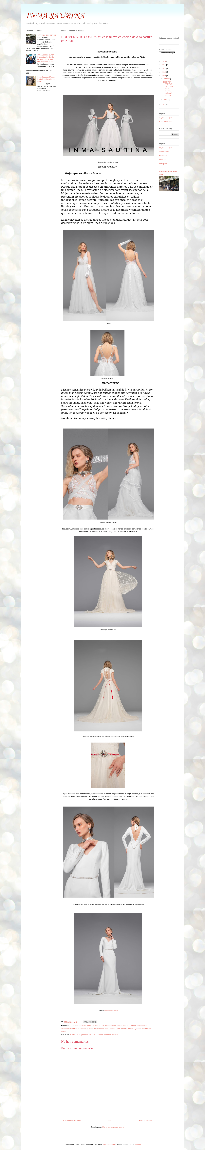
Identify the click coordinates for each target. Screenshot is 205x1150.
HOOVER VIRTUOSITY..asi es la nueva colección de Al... (168, 88)
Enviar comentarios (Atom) (113, 1127)
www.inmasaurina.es (111, 1011)
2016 (164, 65)
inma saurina (164, 151)
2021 (164, 104)
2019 (164, 72)
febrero (167, 79)
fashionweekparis (101, 1028)
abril (166, 100)
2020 (164, 76)
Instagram (163, 164)
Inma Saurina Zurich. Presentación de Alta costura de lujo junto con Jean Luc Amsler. (46, 58)
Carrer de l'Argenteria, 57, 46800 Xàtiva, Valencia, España (94, 1034)
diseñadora (99, 1025)
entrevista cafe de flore (46, 35)
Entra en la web (165, 121)
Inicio (110, 1120)
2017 (164, 68)
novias (124, 1028)
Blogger (138, 1144)
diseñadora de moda (113, 1025)
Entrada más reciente (72, 1120)
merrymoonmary (109, 1144)
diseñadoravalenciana (70, 1028)
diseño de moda (86, 1028)
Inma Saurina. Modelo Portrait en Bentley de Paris (46, 79)
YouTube (162, 160)
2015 (164, 61)
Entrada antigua (145, 1120)
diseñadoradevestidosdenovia (134, 1025)
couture (90, 1025)
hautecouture (115, 1028)
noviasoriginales (134, 1028)
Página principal (165, 117)
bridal (72, 1025)
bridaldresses (80, 1025)
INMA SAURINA (55, 15)
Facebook (163, 155)
